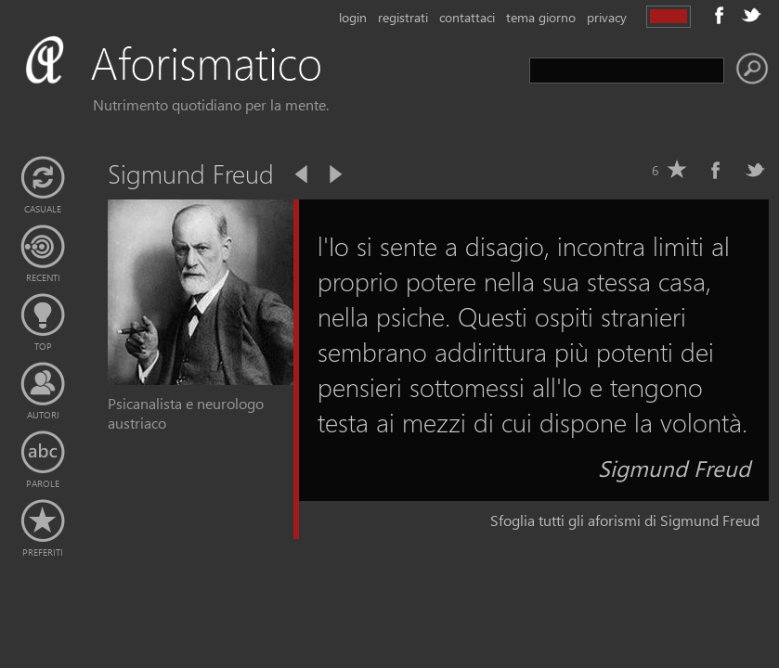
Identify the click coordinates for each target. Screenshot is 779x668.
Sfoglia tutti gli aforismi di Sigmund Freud (625, 520)
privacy (607, 17)
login (353, 17)
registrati (403, 17)
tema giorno (541, 17)
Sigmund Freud (674, 467)
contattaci (467, 17)
